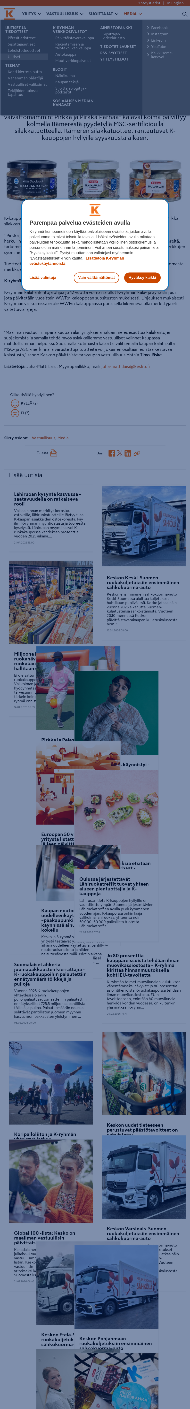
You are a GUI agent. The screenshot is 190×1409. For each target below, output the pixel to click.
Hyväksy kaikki (142, 278)
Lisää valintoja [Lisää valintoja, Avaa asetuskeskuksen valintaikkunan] (43, 278)
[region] (95, 244)
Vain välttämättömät (96, 278)
